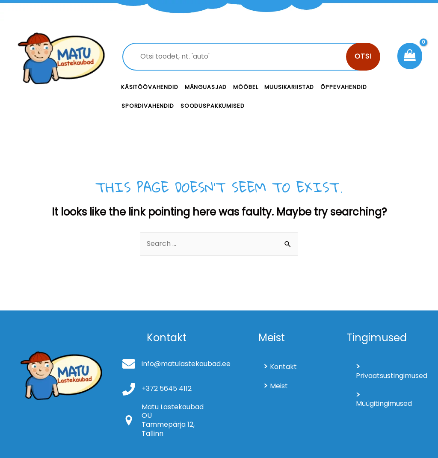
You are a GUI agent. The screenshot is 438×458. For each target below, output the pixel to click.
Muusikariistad (289, 87)
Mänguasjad (206, 87)
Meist (279, 386)
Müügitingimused (384, 403)
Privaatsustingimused (388, 376)
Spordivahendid (147, 106)
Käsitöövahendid (149, 87)
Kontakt (283, 367)
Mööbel (245, 87)
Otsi (363, 56)
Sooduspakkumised (213, 106)
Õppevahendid (343, 87)
